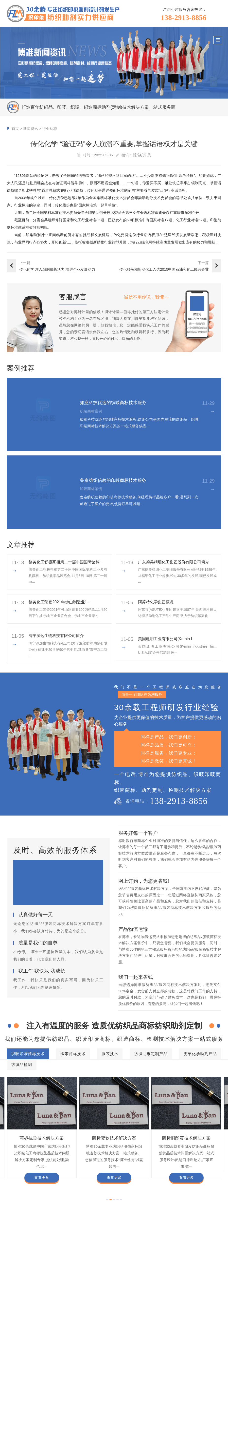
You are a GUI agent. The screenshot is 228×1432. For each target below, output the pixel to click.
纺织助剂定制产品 (148, 1292)
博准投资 (188, 1404)
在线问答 (163, 1404)
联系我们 (206, 1419)
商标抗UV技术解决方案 (118, 1325)
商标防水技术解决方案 (75, 1317)
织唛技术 (163, 1390)
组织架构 (188, 1382)
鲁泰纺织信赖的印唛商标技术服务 (113, 480)
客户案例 (138, 1364)
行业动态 (49, 128)
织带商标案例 (139, 1390)
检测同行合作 (210, 1412)
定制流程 (188, 1390)
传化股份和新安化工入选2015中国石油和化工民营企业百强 (164, 269)
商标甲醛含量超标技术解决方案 (94, 1332)
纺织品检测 (114, 1304)
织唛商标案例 (139, 1375)
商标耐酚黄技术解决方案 (186, 1138)
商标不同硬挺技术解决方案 (189, 1332)
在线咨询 (188, 1419)
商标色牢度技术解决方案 (31, 1317)
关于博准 (191, 1364)
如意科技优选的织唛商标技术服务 (113, 402)
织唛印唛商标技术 (38, 1291)
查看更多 (41, 1177)
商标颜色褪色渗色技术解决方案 (37, 1332)
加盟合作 (188, 1412)
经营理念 (206, 1390)
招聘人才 (188, 1397)
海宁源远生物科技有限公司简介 (56, 636)
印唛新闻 (163, 1375)
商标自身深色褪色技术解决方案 (168, 1325)
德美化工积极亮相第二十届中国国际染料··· (66, 562)
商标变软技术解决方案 (114, 1138)
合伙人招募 (208, 1404)
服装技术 (112, 1292)
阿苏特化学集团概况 (156, 602)
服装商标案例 (139, 1397)
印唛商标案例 (139, 1382)
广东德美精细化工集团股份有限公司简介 (173, 562)
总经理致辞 (208, 1397)
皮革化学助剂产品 (192, 1292)
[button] (107, 1199)
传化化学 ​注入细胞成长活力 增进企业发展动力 (57, 269)
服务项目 (102, 1364)
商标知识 (163, 1397)
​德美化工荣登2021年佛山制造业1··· (59, 602)
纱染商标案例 (139, 1404)
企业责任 (206, 1382)
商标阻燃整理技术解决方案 (86, 1340)
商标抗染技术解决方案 (41, 1138)
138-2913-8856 (183, 17)
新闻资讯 (30, 128)
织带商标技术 (80, 1292)
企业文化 (206, 1375)
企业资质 (188, 1375)
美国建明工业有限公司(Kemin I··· (166, 639)
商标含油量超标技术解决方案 (35, 1340)
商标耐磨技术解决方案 (143, 1332)
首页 (15, 128)
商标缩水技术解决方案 (117, 1317)
